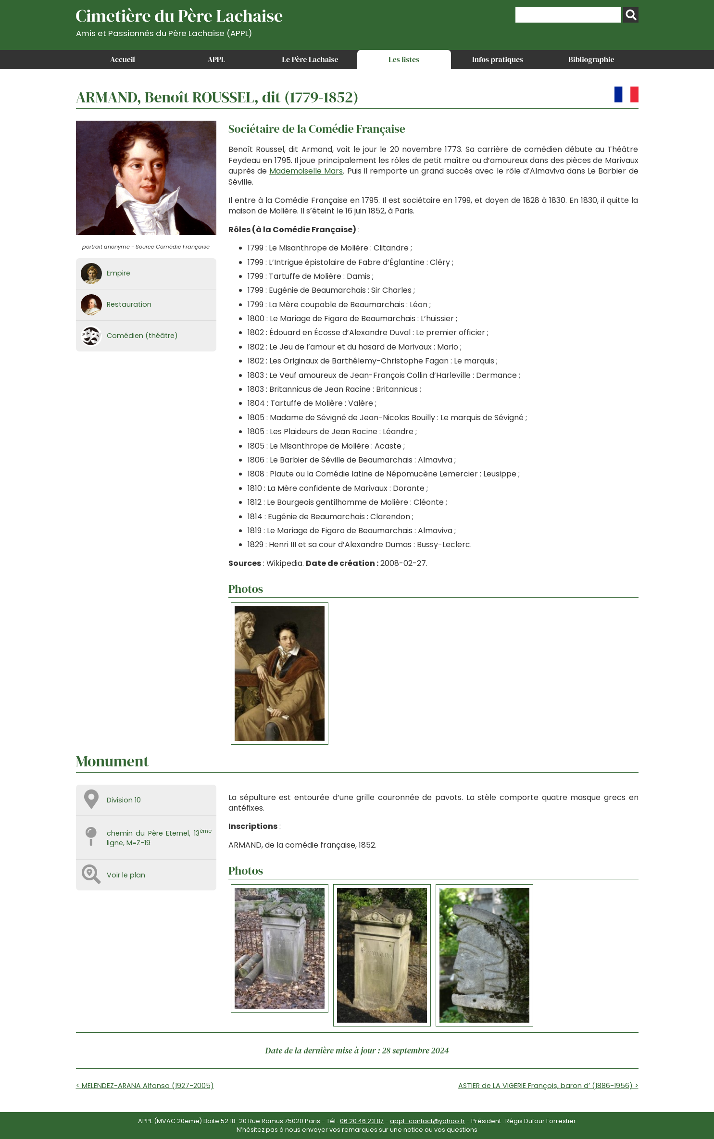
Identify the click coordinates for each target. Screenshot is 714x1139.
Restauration (129, 304)
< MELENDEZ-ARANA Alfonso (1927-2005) (145, 1085)
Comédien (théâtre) (142, 335)
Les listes (403, 59)
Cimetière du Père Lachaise (179, 21)
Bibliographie (591, 59)
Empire (118, 273)
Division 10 (124, 800)
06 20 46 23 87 (362, 1121)
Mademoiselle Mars (306, 170)
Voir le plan (126, 875)
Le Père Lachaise (310, 59)
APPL (216, 59)
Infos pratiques (497, 59)
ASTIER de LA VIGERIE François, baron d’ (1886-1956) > (548, 1085)
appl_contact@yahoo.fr (427, 1121)
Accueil (122, 59)
